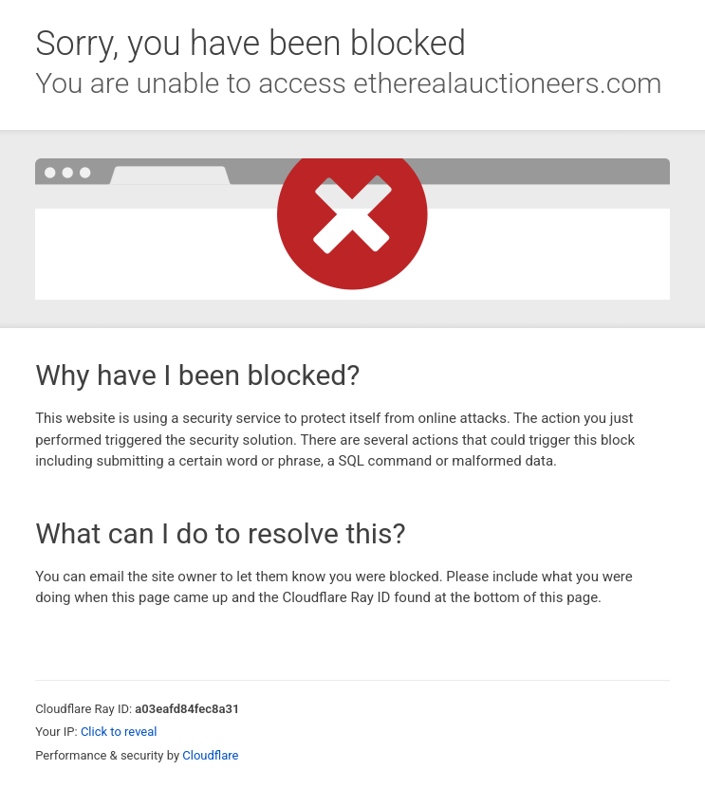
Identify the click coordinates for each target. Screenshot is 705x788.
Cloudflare (210, 755)
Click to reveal (119, 731)
